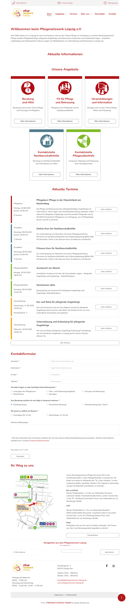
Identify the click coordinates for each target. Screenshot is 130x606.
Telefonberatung (20, 404)
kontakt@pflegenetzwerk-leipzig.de (71, 580)
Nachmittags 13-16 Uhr (58, 415)
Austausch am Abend (48, 268)
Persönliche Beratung (57, 404)
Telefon (14, 381)
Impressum (58, 595)
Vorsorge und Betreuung (95, 391)
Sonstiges (53, 394)
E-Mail (14, 374)
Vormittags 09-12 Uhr (22, 415)
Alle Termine (65, 343)
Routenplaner (92, 535)
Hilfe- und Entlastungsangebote (62, 391)
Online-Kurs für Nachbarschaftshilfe (55, 228)
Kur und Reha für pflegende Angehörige (58, 302)
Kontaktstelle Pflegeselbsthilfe (83, 153)
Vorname (15, 361)
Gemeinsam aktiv (45, 285)
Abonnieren (109, 552)
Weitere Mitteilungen (19, 422)
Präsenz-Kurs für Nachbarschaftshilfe (56, 248)
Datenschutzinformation (39, 440)
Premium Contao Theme (59, 603)
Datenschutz (72, 595)
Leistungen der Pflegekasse (24, 391)
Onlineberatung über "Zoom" (96, 404)
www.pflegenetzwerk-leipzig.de (70, 583)
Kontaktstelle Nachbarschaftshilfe (46, 153)
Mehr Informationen (28, 121)
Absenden (20, 456)
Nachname (16, 368)
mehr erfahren (106, 209)
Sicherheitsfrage (54, 551)
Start (49, 14)
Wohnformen (18, 394)
